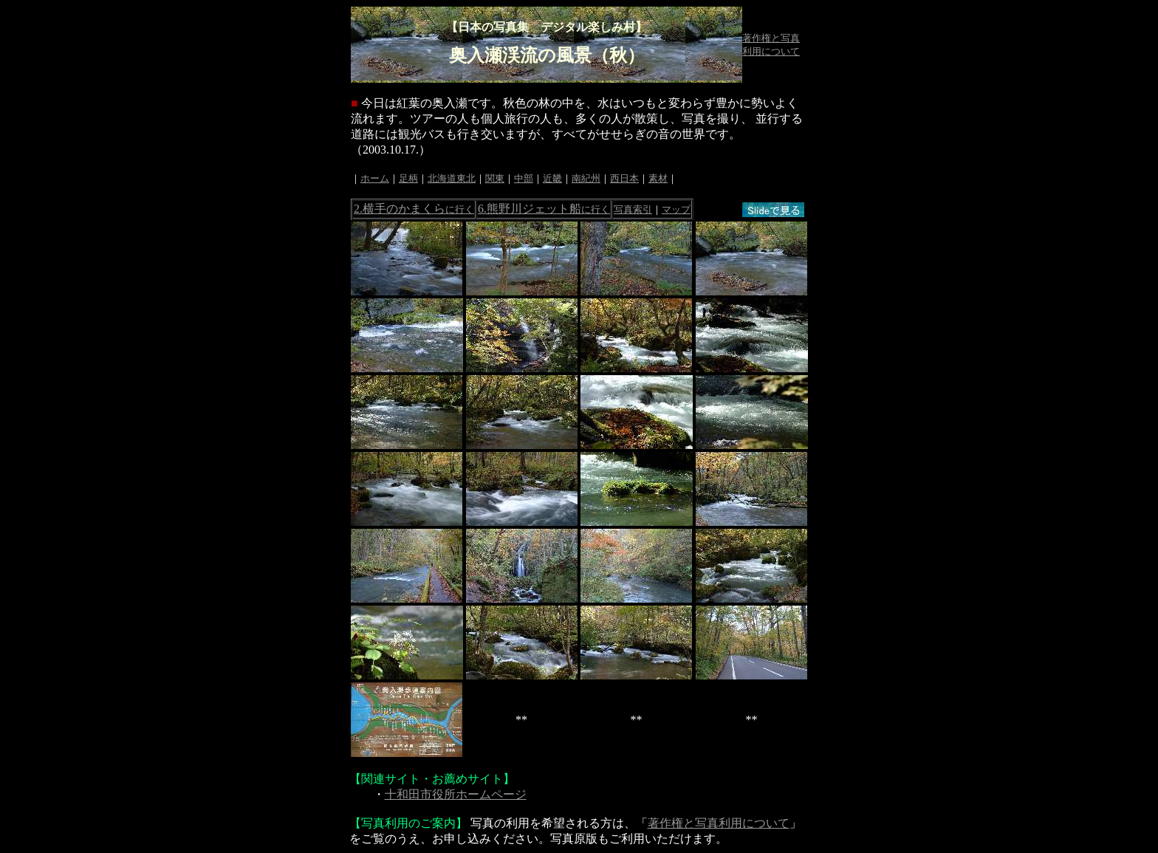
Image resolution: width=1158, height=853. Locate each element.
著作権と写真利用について (718, 823)
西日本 (624, 178)
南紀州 (586, 178)
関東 (494, 178)
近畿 (552, 178)
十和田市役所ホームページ (456, 794)
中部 (523, 178)
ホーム (374, 178)
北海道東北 (452, 178)
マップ (676, 209)
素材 (658, 178)
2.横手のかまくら (414, 208)
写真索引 (633, 209)
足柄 (408, 178)
